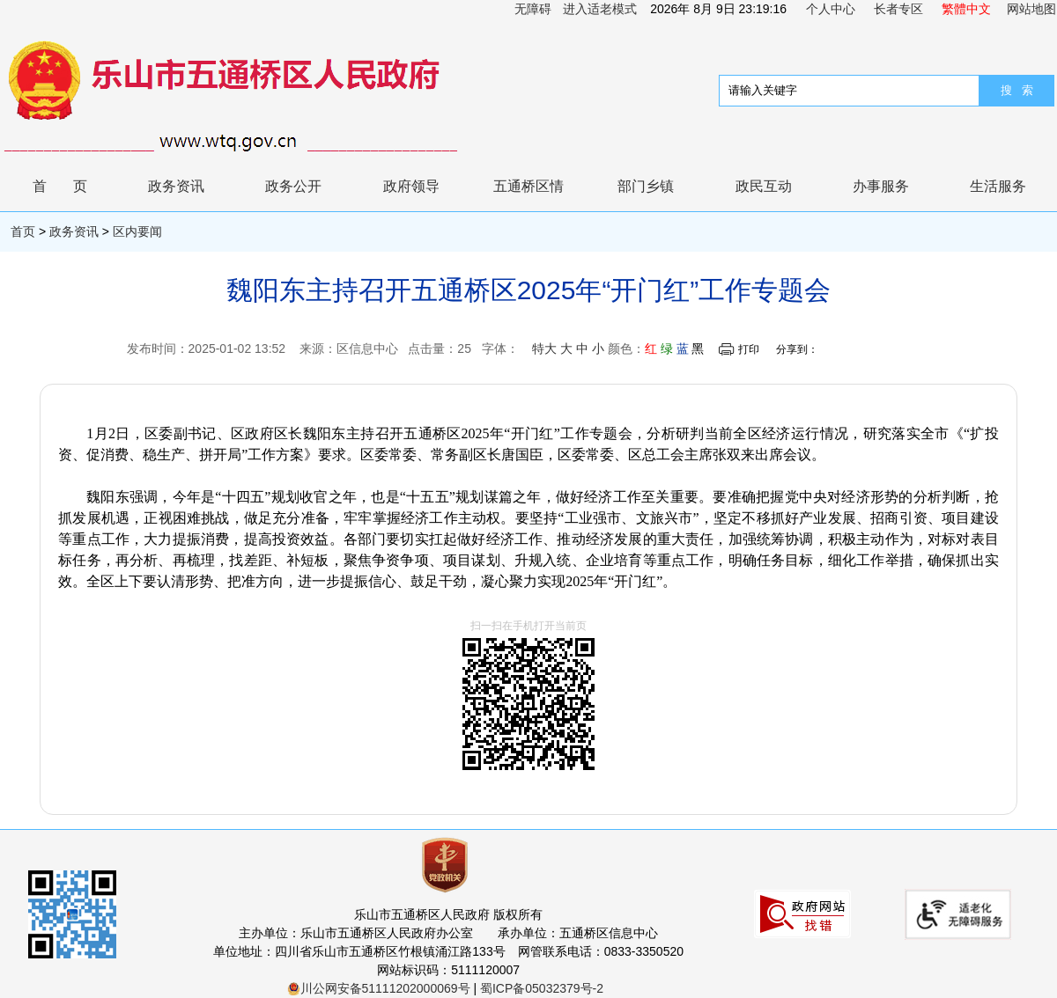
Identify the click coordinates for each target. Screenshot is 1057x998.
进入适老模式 (600, 9)
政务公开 (293, 186)
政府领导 (411, 186)
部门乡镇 (645, 186)
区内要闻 (137, 231)
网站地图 (1031, 9)
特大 (544, 348)
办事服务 (881, 186)
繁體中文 (966, 9)
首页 (73, 186)
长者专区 (898, 9)
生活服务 (998, 186)
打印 (748, 349)
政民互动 (763, 186)
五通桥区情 (528, 186)
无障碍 (532, 9)
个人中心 (830, 9)
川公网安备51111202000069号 (378, 988)
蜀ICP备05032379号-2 (541, 988)
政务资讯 (176, 186)
